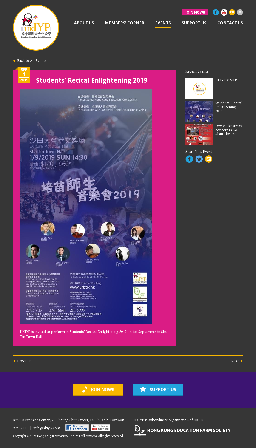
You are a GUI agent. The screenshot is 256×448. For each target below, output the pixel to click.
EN (232, 12)
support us (194, 23)
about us (84, 23)
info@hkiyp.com (46, 428)
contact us (230, 23)
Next (235, 361)
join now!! (195, 12)
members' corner (124, 23)
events (163, 23)
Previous (24, 361)
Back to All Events (31, 60)
